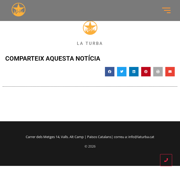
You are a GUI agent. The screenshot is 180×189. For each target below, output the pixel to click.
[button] (109, 71)
